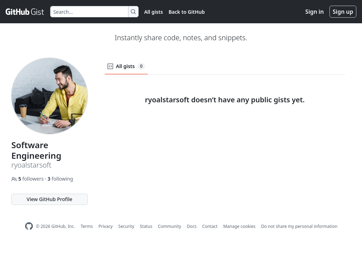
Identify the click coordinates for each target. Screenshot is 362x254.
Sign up (343, 12)
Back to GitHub (187, 11)
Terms (87, 226)
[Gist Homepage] (25, 11)
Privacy (106, 226)
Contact (209, 226)
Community (169, 226)
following (60, 178)
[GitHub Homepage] (29, 226)
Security (126, 226)
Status (146, 226)
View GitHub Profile (49, 199)
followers (28, 178)
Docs (192, 226)
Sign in (314, 12)
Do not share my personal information (299, 226)
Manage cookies (239, 226)
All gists (153, 11)
